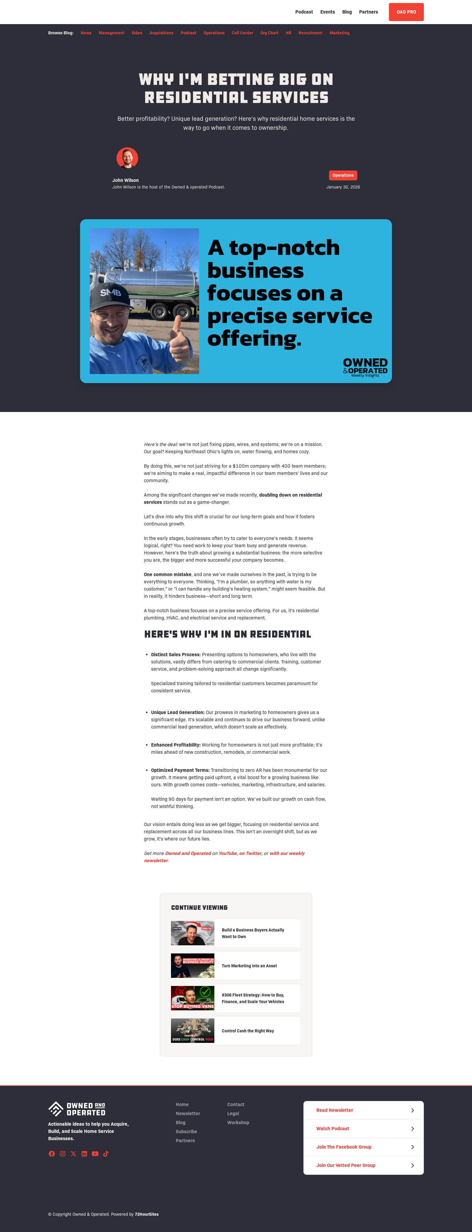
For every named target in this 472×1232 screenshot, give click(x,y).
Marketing (339, 33)
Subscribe (186, 1131)
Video (137, 33)
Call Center (242, 33)
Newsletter (188, 1113)
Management (111, 33)
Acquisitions (161, 33)
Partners (368, 12)
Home (182, 1104)
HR (288, 33)
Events (327, 12)
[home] (76, 12)
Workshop (238, 1122)
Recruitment (310, 33)
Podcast (304, 12)
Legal (233, 1113)
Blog (347, 12)
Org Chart (269, 33)
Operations (214, 33)
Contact (235, 1104)
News (86, 33)
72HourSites (147, 1214)
